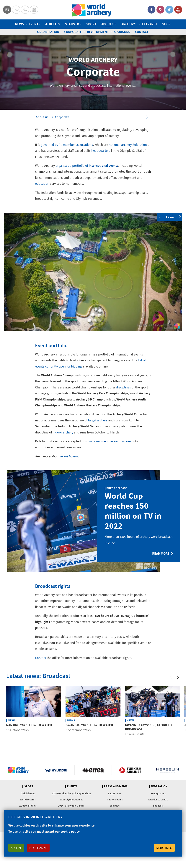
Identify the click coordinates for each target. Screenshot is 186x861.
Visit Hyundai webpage (56, 770)
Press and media (116, 786)
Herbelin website (167, 770)
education (42, 183)
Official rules (28, 793)
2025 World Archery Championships (71, 793)
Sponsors (122, 32)
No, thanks (38, 848)
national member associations (110, 441)
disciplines (123, 387)
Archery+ (129, 24)
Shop (166, 24)
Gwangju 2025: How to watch (89, 725)
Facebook (151, 10)
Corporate (73, 32)
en (7, 9)
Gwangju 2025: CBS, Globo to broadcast (148, 727)
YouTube (178, 10)
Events (34, 24)
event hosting (69, 456)
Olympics (16, 10)
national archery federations (128, 144)
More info (164, 848)
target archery (97, 420)
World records (28, 799)
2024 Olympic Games (71, 799)
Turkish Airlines (130, 770)
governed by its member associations (67, 144)
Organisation (48, 32)
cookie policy (70, 831)
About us (108, 24)
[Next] (178, 677)
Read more (160, 553)
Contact (142, 32)
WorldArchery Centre (34, 10)
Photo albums (115, 799)
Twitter (169, 10)
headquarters (100, 150)
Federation (159, 786)
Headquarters (158, 793)
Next (179, 217)
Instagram (160, 10)
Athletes (52, 24)
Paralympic (25, 10)
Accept (16, 848)
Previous (160, 217)
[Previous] (170, 677)
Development (98, 32)
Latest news (114, 793)
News (19, 24)
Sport (91, 24)
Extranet (149, 24)
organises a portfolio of (87, 165)
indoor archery (63, 432)
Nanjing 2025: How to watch (29, 725)
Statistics (73, 24)
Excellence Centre (158, 799)
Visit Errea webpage (93, 770)
